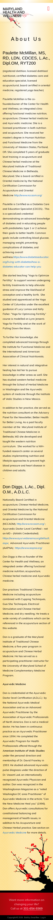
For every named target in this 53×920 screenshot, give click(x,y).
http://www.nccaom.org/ (28, 195)
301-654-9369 (33, 908)
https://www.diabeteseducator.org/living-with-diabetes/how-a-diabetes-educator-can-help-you (26, 261)
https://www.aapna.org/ (28, 548)
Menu (48, 9)
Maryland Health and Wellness (14, 12)
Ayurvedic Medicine (14, 832)
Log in (43, 917)
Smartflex (35, 917)
